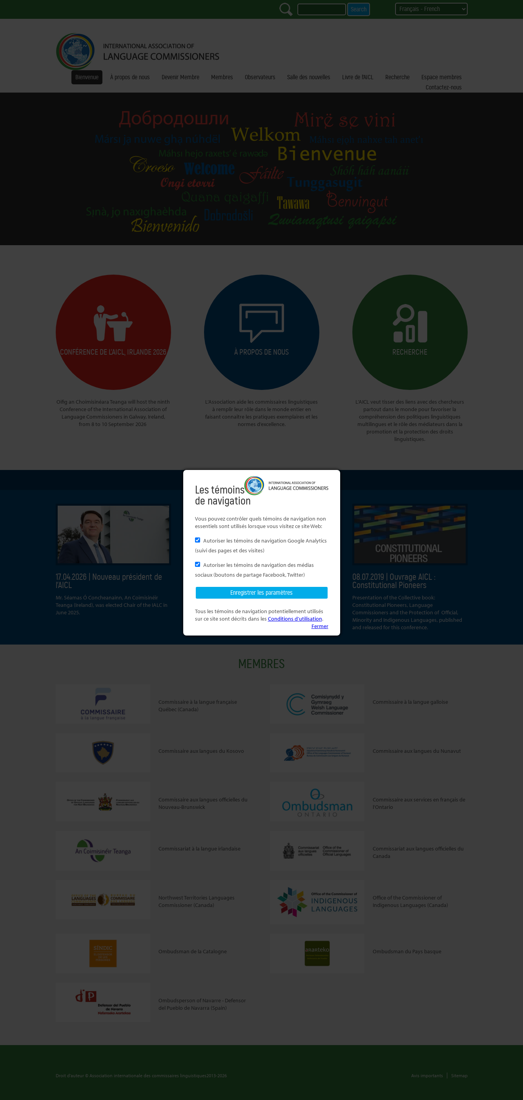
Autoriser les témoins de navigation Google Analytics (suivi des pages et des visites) (261, 545)
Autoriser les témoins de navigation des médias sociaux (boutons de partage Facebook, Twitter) (254, 569)
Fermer (320, 626)
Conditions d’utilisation (295, 618)
